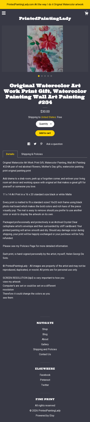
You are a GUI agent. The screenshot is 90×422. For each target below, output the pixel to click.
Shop (45, 329)
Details (10, 154)
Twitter (45, 385)
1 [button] (39, 76)
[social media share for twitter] (35, 144)
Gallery (45, 344)
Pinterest (45, 379)
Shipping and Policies (45, 349)
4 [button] (48, 76)
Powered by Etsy (45, 415)
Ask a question (54, 144)
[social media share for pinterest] (41, 144)
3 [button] (45, 76)
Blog (45, 334)
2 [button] (42, 76)
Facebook (45, 374)
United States (48, 117)
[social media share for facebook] (29, 144)
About (45, 339)
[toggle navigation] (4, 13)
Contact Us (45, 354)
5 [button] (51, 76)
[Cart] (86, 13)
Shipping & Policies (32, 154)
